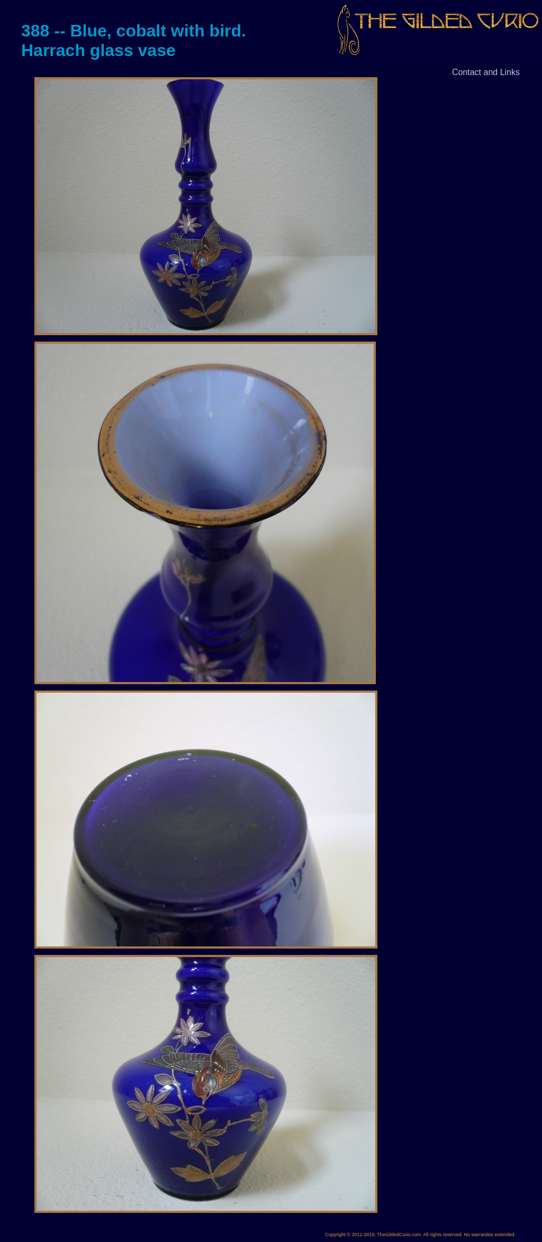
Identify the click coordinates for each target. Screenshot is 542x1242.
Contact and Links (486, 72)
